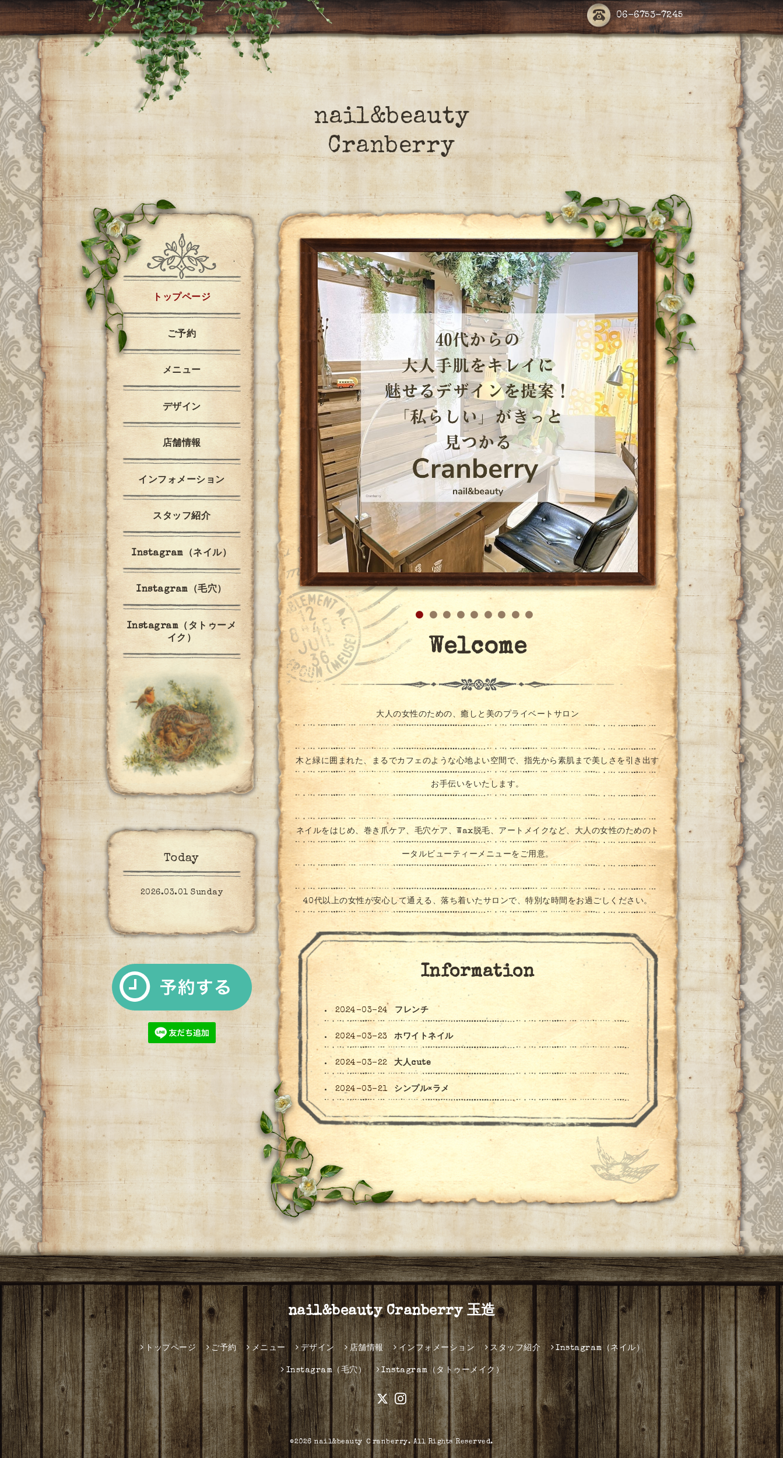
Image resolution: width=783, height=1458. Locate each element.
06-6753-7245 (635, 16)
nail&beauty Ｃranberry (361, 1442)
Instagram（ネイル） (181, 553)
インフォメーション (181, 480)
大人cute (412, 1063)
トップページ (181, 298)
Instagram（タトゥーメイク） (182, 633)
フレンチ (412, 1010)
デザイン (182, 407)
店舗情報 (182, 444)
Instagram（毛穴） (181, 590)
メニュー (182, 371)
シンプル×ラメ (422, 1089)
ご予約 (181, 335)
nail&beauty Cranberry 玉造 (392, 1312)
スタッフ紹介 (181, 517)
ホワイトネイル (424, 1037)
